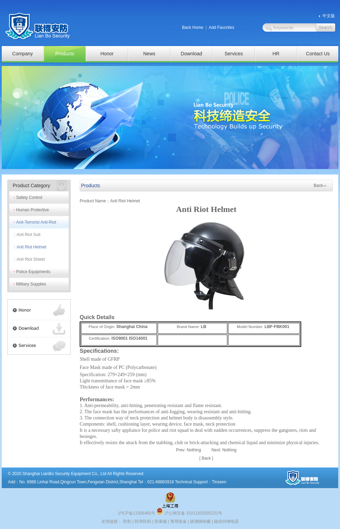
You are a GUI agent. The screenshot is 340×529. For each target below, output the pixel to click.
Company (22, 53)
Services (234, 53)
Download (191, 53)
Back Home (192, 27)
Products (64, 53)
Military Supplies (31, 284)
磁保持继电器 (226, 521)
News (149, 53)
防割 (127, 521)
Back (320, 185)
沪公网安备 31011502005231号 (189, 513)
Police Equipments (33, 271)
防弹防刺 (143, 521)
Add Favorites (221, 27)
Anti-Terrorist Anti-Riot (36, 222)
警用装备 (178, 521)
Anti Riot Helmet (31, 247)
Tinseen (219, 482)
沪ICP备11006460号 (136, 513)
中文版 (328, 15)
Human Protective (32, 209)
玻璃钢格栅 (200, 521)
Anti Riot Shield (30, 259)
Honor (106, 53)
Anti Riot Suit (28, 234)
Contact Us (318, 53)
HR (275, 53)
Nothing (194, 450)
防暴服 (161, 521)
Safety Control (29, 197)
